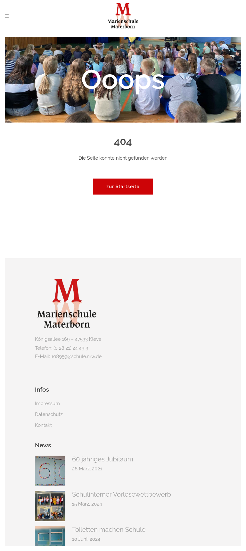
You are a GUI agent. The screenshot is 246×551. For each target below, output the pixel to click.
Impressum (47, 403)
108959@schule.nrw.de (76, 356)
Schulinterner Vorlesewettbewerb (121, 494)
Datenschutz (49, 414)
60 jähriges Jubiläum (102, 459)
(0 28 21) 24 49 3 (70, 348)
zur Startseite (122, 186)
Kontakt (43, 425)
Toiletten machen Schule (108, 529)
